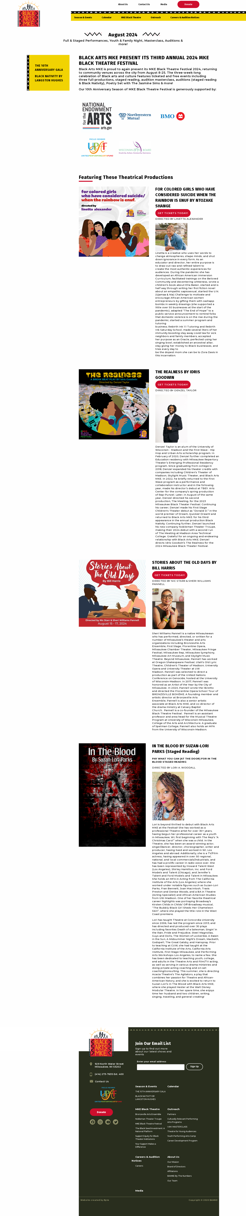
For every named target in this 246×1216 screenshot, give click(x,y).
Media (163, 4)
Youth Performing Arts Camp (181, 1136)
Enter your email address (151, 1061)
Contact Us (144, 4)
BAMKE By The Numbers (179, 1176)
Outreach (156, 17)
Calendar (106, 17)
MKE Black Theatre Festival (148, 1123)
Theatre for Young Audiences (181, 1131)
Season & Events (83, 17)
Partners (171, 1114)
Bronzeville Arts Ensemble (148, 1114)
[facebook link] (92, 1122)
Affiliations (172, 1171)
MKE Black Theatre (131, 17)
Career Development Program (182, 1140)
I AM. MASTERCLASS (177, 1127)
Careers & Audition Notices (184, 17)
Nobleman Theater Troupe (148, 1119)
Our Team (172, 1180)
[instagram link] (100, 1122)
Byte (106, 1200)
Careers (139, 1166)
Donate (188, 4)
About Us (123, 4)
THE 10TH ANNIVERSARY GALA (150, 1091)
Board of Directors (176, 1166)
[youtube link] (108, 1122)
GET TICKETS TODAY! (173, 213)
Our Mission (173, 1162)
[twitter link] (115, 1122)
